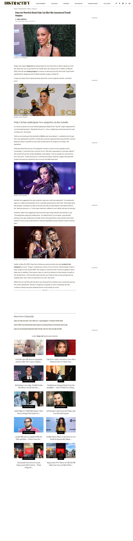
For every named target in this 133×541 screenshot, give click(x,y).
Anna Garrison (21, 19)
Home (15, 8)
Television (54, 3)
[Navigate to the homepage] (17, 3)
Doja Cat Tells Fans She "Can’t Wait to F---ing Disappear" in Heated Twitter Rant (38, 321)
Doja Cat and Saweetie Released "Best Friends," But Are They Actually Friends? (38, 329)
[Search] (116, 3)
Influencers (78, 3)
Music (29, 8)
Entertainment (40, 3)
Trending (66, 3)
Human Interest (93, 3)
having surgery (32, 71)
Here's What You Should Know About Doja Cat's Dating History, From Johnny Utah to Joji (40, 325)
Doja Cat (34, 8)
